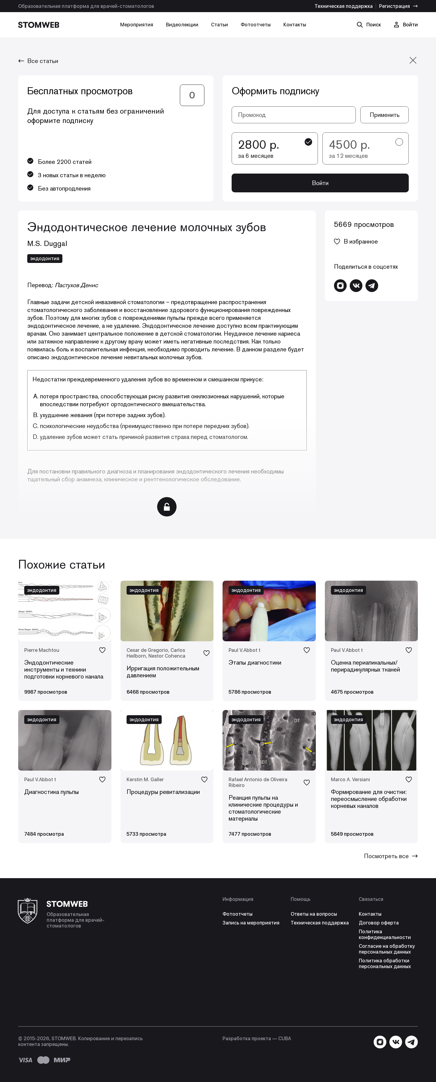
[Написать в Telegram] (371, 285)
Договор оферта (379, 923)
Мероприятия (136, 25)
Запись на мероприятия (251, 923)
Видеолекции (182, 25)
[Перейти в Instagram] (340, 285)
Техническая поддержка (344, 6)
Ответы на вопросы (314, 914)
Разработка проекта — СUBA (257, 1038)
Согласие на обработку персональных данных (387, 949)
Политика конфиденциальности (385, 934)
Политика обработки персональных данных (385, 963)
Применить (385, 115)
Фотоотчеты (256, 25)
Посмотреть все (391, 856)
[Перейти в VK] (356, 285)
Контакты (294, 25)
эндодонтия (44, 258)
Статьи (219, 25)
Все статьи (38, 61)
